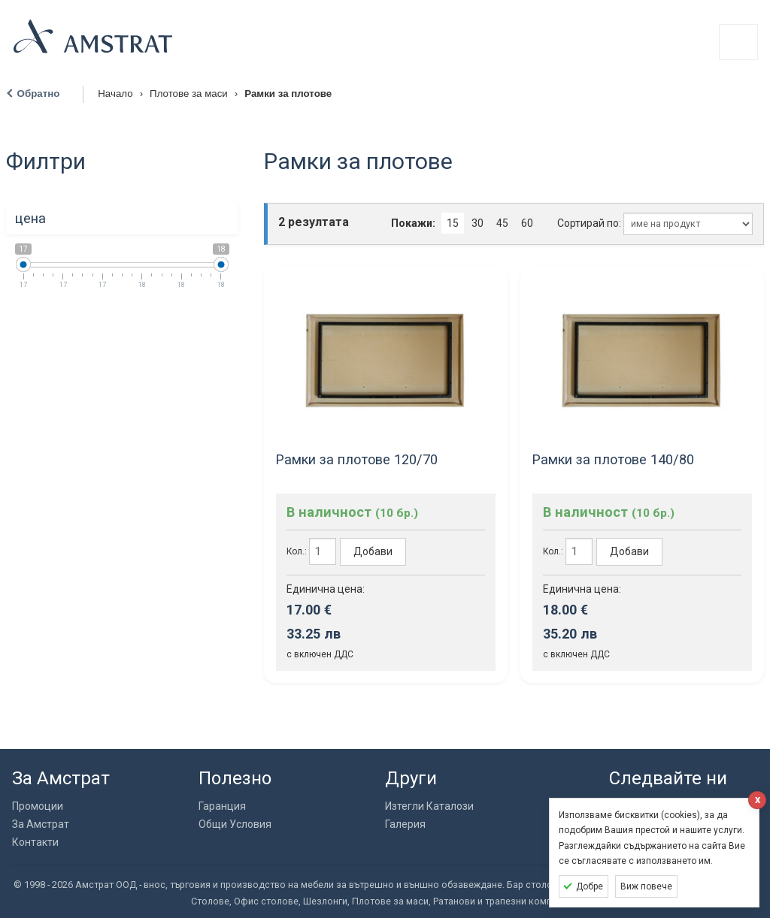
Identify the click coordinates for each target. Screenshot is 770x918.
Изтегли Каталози (429, 806)
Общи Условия (235, 824)
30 (477, 223)
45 (502, 223)
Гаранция (222, 806)
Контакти (35, 842)
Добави (373, 551)
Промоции (37, 806)
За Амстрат (40, 824)
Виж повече (646, 886)
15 (453, 223)
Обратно (38, 93)
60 (527, 223)
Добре (589, 886)
